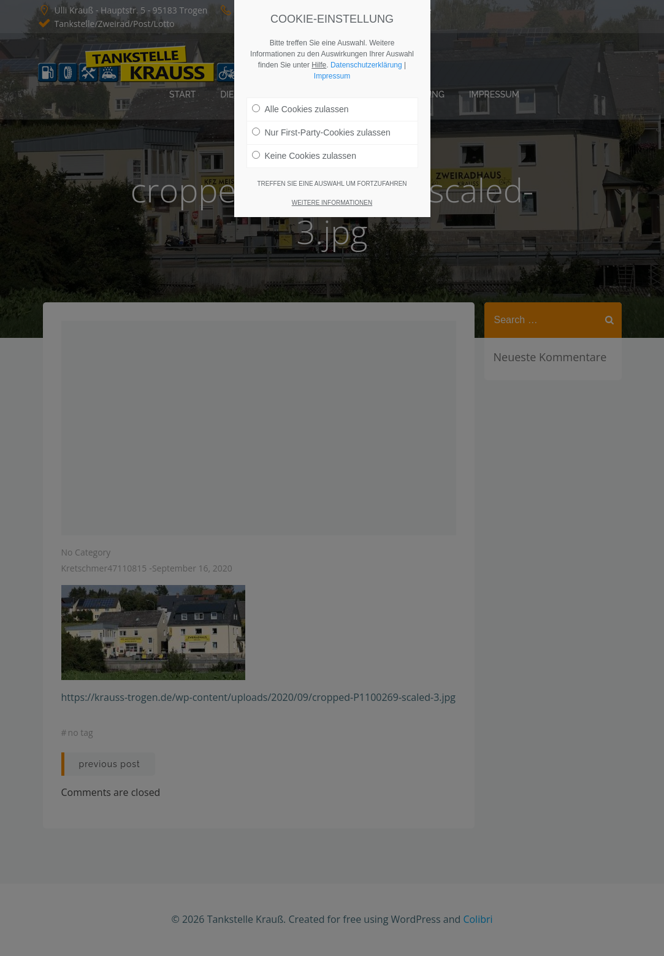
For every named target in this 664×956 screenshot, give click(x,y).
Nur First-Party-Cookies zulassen (321, 118)
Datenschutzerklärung (366, 50)
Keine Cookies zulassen (304, 141)
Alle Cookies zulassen (300, 94)
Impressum (332, 61)
